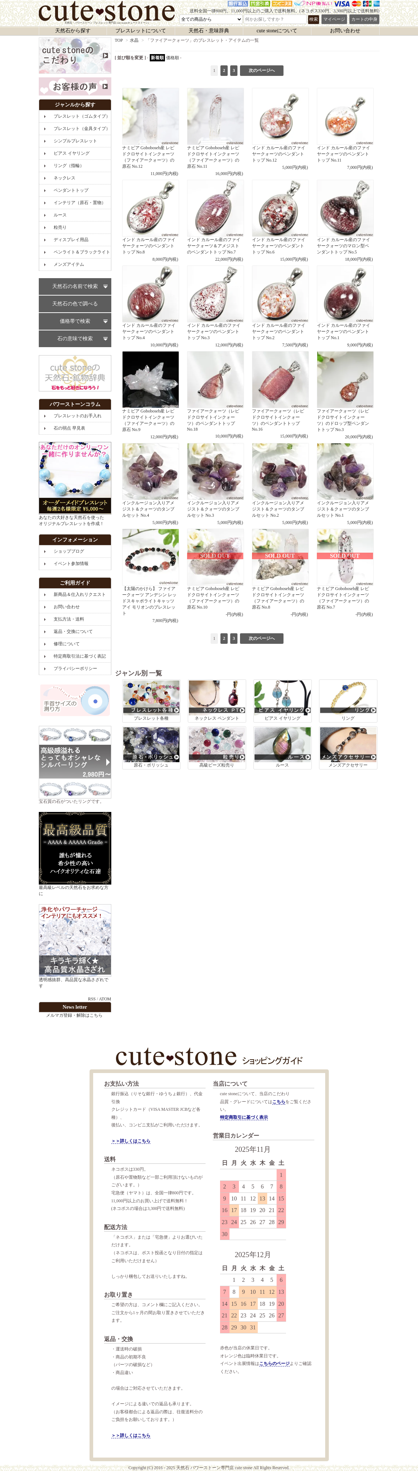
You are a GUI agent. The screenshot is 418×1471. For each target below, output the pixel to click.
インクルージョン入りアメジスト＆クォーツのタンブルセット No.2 (280, 484)
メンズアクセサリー (348, 747)
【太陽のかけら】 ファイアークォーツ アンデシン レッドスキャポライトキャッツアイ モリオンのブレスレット (150, 576)
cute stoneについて (277, 30)
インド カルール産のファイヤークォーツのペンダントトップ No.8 (150, 221)
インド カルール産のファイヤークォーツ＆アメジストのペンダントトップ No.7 (215, 221)
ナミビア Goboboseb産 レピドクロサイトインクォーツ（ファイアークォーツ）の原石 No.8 (280, 573)
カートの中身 (364, 19)
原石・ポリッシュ (151, 747)
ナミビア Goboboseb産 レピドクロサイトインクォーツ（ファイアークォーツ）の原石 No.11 (215, 132)
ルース (282, 747)
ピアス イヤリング (282, 700)
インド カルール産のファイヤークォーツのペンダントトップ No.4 (150, 306)
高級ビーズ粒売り (217, 747)
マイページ (334, 19)
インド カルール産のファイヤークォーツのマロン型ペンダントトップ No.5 (345, 221)
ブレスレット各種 (151, 700)
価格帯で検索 (75, 321)
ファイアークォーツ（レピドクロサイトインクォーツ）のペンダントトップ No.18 (215, 395)
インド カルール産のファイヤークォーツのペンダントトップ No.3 (215, 306)
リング (348, 700)
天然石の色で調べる (75, 303)
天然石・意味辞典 (209, 30)
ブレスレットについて (140, 30)
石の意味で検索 (75, 338)
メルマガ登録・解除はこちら (74, 1015)
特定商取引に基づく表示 (244, 1117)
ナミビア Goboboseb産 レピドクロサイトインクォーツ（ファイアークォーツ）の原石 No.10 (215, 573)
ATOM (105, 998)
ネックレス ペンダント (217, 700)
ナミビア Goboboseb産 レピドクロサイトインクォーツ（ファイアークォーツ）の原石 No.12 (150, 132)
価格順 (172, 57)
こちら (278, 1101)
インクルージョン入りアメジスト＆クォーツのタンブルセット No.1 (345, 484)
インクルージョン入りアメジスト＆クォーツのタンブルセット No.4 (150, 484)
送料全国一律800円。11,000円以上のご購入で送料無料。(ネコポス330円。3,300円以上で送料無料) (285, 10)
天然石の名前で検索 (75, 286)
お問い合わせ (345, 30)
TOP (119, 40)
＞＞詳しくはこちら (130, 1140)
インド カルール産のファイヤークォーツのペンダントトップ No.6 (280, 221)
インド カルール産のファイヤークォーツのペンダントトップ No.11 (345, 129)
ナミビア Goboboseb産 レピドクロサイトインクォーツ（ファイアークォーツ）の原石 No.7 (345, 573)
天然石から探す (73, 30)
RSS (92, 998)
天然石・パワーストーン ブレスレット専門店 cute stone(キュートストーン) (107, 12)
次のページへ (262, 70)
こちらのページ (274, 1363)
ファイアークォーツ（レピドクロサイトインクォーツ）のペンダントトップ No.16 (280, 395)
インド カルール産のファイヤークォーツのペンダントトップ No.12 (280, 129)
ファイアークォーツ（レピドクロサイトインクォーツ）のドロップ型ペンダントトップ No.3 (345, 395)
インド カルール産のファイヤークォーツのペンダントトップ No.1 (345, 306)
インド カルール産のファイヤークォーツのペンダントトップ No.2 (280, 306)
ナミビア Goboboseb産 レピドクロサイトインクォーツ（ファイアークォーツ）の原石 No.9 (150, 395)
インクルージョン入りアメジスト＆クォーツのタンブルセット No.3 (215, 484)
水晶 (134, 40)
